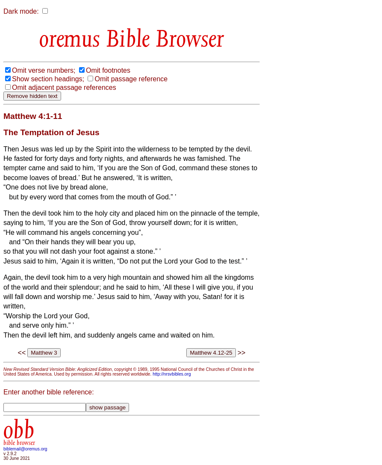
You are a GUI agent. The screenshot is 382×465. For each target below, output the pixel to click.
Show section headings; (48, 79)
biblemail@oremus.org (25, 449)
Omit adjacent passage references (64, 87)
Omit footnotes (108, 70)
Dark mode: (21, 11)
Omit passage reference (130, 79)
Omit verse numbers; (43, 70)
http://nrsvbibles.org (172, 374)
